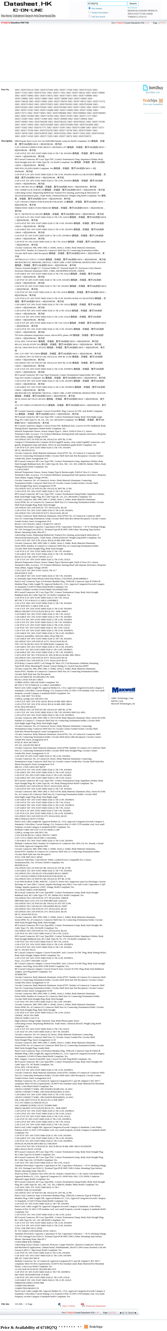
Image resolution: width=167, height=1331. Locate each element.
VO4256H (142, 10)
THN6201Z (133, 16)
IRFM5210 (152, 10)
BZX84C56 (133, 10)
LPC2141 (142, 16)
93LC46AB (147, 13)
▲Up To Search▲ (128, 1312)
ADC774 (138, 13)
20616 (131, 13)
